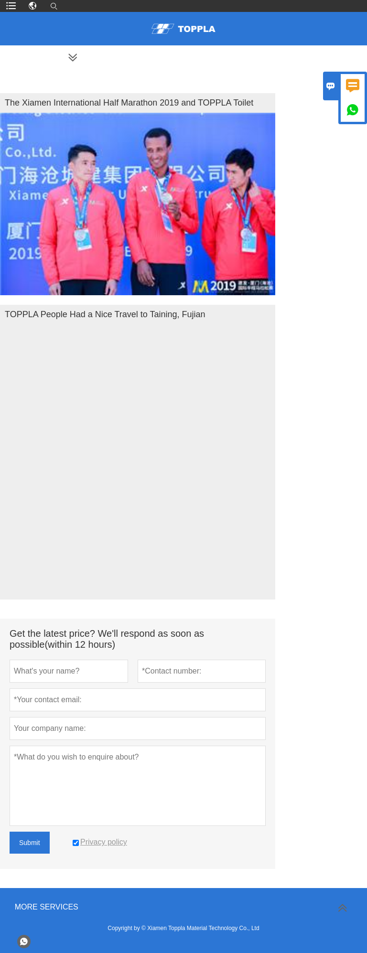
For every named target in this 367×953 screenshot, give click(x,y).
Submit (29, 842)
